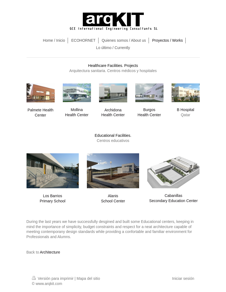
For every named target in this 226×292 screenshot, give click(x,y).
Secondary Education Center (173, 201)
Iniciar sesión (183, 278)
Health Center (76, 115)
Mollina (77, 110)
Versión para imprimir (53, 278)
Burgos (149, 110)
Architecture (50, 252)
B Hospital (185, 110)
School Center (113, 201)
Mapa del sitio (88, 278)
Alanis (113, 196)
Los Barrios (52, 196)
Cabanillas (173, 195)
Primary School (52, 201)
